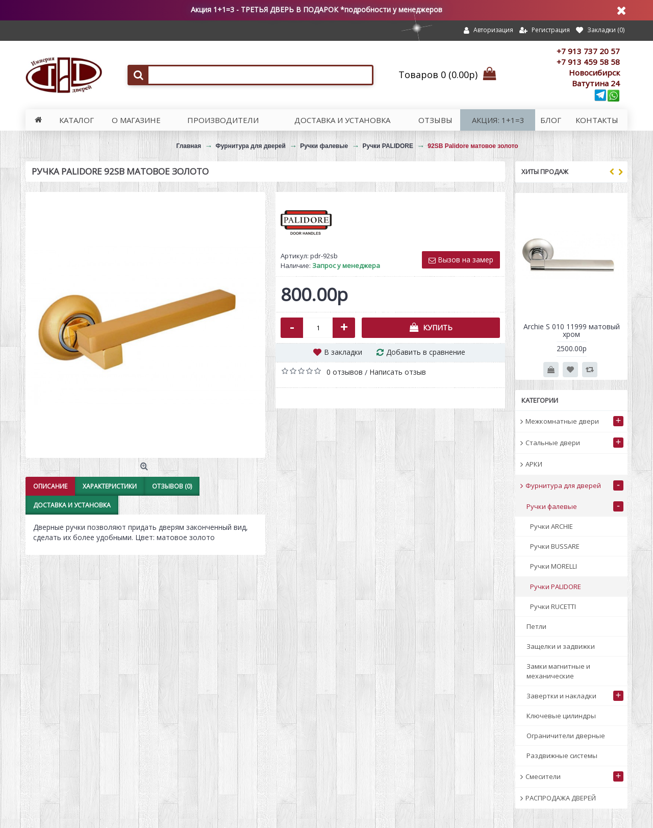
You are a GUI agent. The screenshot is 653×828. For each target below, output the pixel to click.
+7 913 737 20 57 (588, 51)
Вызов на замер (461, 259)
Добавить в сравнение (425, 352)
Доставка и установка (72, 505)
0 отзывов (344, 372)
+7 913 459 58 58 (588, 62)
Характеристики (110, 486)
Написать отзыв (397, 372)
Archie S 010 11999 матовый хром (571, 330)
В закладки (343, 352)
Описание (50, 486)
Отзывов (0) (172, 486)
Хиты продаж (544, 171)
